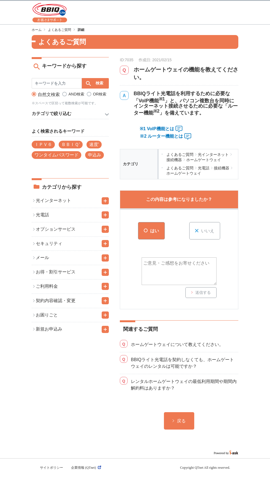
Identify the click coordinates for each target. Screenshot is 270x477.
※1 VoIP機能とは (157, 128)
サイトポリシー (51, 468)
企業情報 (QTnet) (86, 468)
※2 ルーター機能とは (161, 136)
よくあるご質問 (59, 30)
